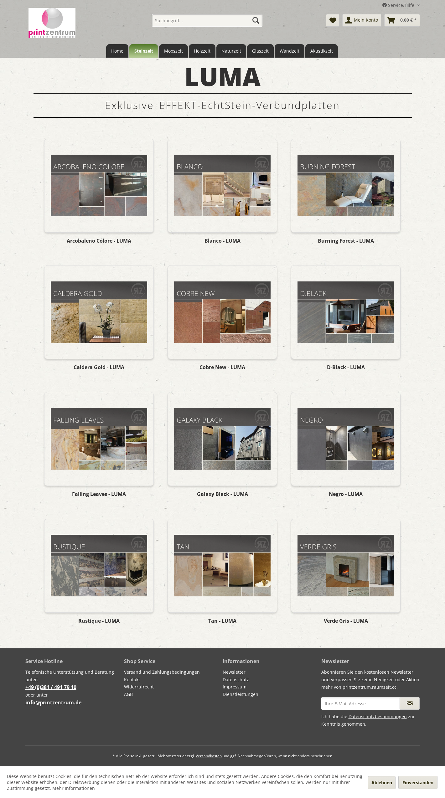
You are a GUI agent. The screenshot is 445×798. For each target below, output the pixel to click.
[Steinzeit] (143, 51)
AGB (128, 694)
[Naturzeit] (231, 51)
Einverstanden (417, 782)
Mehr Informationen (73, 788)
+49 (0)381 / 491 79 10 (50, 687)
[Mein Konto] (361, 20)
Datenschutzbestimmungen (378, 716)
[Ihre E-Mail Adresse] (360, 703)
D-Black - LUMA (346, 367)
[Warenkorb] (402, 20)
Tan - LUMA (222, 621)
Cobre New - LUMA (222, 367)
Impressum (234, 687)
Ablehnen (381, 782)
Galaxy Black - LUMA (222, 494)
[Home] (117, 51)
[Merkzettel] (332, 20)
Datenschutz (236, 679)
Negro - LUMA (346, 494)
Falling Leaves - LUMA (99, 494)
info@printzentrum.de (53, 702)
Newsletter (234, 672)
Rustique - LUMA (99, 621)
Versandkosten (209, 756)
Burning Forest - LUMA (346, 241)
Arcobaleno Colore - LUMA (99, 241)
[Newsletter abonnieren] (410, 703)
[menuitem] (207, 20)
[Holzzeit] (202, 51)
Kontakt (132, 679)
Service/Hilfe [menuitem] (399, 5)
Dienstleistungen (240, 694)
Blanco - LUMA (222, 241)
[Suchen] (255, 20)
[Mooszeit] (173, 51)
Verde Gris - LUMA (346, 621)
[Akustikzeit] (321, 51)
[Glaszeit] (260, 51)
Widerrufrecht (139, 687)
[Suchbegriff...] (207, 20)
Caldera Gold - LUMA (99, 367)
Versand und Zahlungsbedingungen (162, 672)
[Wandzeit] (289, 51)
